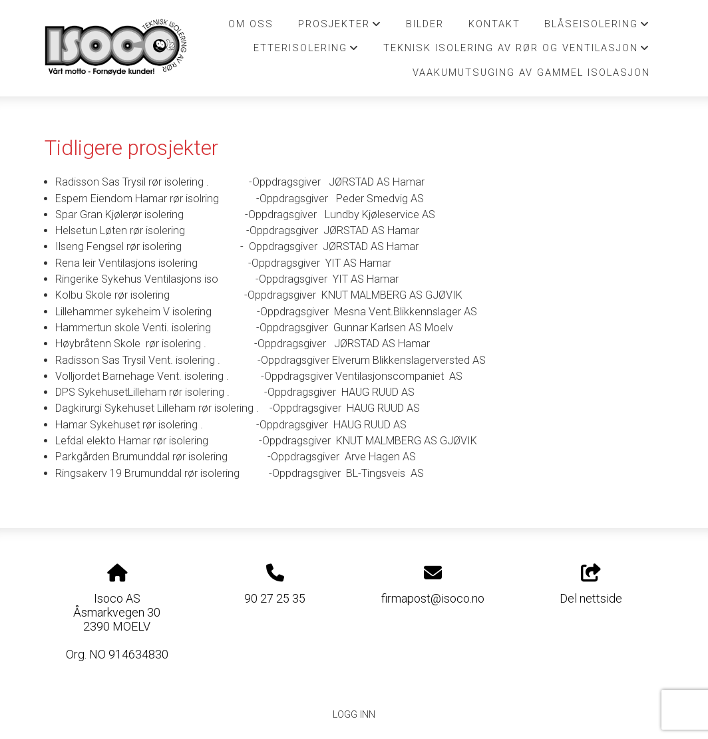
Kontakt (494, 24)
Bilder (425, 24)
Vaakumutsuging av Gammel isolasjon (531, 72)
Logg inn (354, 714)
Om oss (250, 24)
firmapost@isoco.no (432, 598)
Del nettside (591, 584)
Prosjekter (340, 27)
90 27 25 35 (274, 598)
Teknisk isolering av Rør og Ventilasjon (516, 51)
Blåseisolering (597, 27)
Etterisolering (306, 51)
